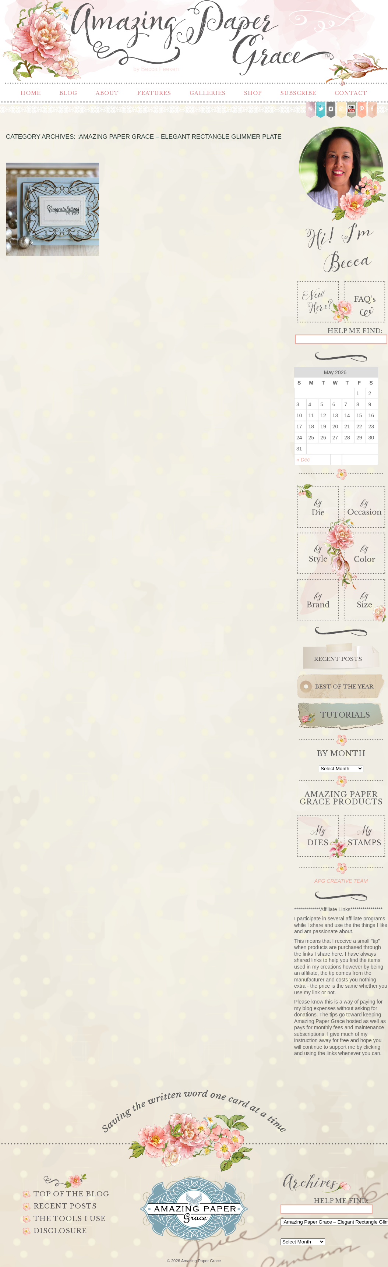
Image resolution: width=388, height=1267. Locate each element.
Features (154, 93)
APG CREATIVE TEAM (341, 881)
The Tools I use (69, 1219)
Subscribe (298, 93)
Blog (68, 93)
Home (31, 93)
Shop (253, 93)
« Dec (303, 460)
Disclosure (60, 1231)
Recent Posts (65, 1206)
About (107, 93)
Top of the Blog (71, 1194)
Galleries (208, 93)
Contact (351, 93)
